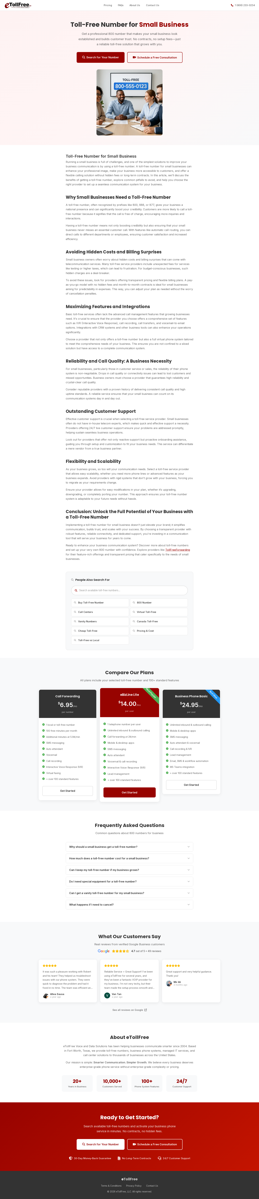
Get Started (67, 790)
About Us (135, 5)
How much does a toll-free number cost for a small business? (129, 858)
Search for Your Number (100, 57)
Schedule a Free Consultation (155, 57)
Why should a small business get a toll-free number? (129, 846)
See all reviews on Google (129, 1010)
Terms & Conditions (111, 1185)
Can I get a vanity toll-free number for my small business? (129, 893)
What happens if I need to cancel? (129, 904)
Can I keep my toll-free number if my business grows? (129, 870)
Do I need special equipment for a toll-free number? (129, 881)
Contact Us (152, 5)
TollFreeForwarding (177, 549)
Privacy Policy (134, 1185)
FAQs (121, 5)
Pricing (108, 5)
